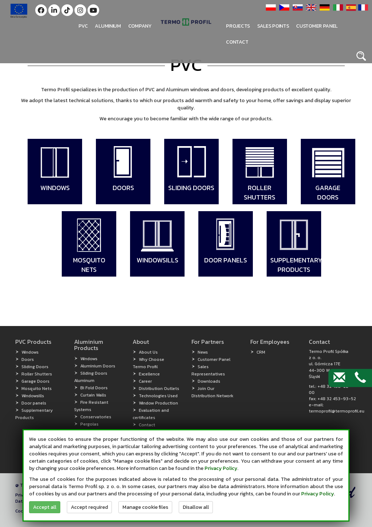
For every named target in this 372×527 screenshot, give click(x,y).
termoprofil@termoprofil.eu (336, 411)
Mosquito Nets (36, 388)
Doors (27, 359)
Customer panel (316, 26)
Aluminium (108, 26)
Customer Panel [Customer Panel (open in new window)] (214, 359)
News (203, 352)
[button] (41, 10)
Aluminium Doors (97, 366)
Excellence (149, 374)
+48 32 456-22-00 (330, 389)
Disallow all (196, 507)
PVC (83, 26)
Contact (237, 42)
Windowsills (32, 396)
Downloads (209, 381)
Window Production (158, 403)
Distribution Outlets (159, 388)
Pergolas (89, 424)
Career (145, 381)
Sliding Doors (34, 366)
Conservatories (95, 417)
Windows (30, 352)
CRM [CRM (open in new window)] (260, 352)
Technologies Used (158, 396)
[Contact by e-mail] (339, 378)
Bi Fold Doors (94, 388)
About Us (148, 352)
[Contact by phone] (360, 378)
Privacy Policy (221, 468)
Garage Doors (35, 381)
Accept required (89, 507)
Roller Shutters (36, 374)
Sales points (273, 26)
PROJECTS (238, 26)
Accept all (44, 507)
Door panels (33, 403)
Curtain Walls (93, 395)
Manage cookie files (145, 507)
